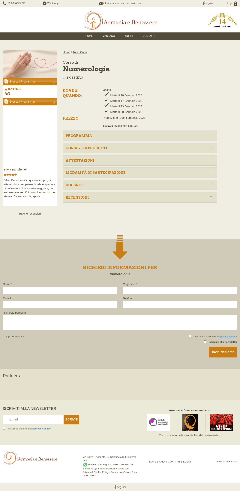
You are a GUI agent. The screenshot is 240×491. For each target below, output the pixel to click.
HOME (89, 36)
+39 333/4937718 (16, 3)
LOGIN (187, 461)
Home (66, 52)
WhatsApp (50, 3)
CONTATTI (174, 461)
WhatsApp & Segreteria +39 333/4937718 (108, 464)
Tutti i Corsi (80, 52)
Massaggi (109, 36)
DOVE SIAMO (157, 461)
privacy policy (228, 336)
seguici (208, 3)
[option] (30, 153)
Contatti (148, 36)
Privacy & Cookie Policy (96, 472)
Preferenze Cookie (121, 472)
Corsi (129, 36)
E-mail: (87, 468)
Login (232, 3)
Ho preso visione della (29, 428)
